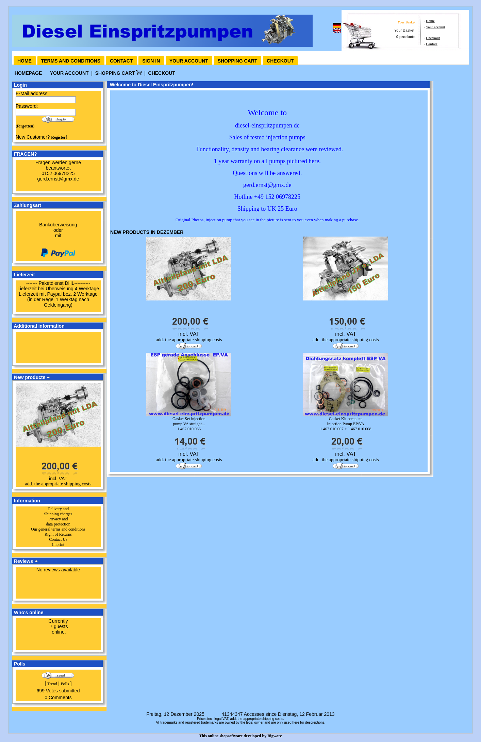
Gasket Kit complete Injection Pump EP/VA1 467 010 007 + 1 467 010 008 (345, 423)
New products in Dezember (146, 232)
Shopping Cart (118, 73)
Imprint (58, 544)
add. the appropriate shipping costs (58, 483)
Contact (431, 44)
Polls (65, 683)
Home (430, 21)
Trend (52, 683)
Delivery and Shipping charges (58, 511)
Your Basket (406, 22)
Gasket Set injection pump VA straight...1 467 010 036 (188, 423)
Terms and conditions (70, 61)
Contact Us (58, 539)
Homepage (28, 73)
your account (69, 73)
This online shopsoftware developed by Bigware (240, 736)
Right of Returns (58, 534)
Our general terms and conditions (58, 529)
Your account (435, 27)
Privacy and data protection (58, 522)
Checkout (433, 38)
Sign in (151, 61)
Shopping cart (238, 61)
